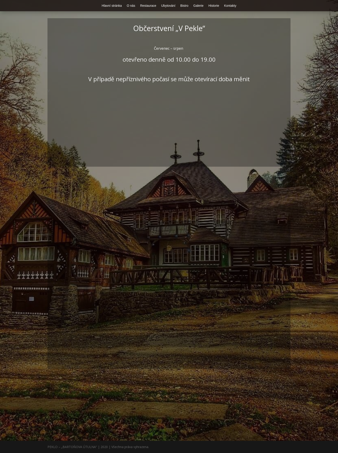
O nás (131, 5)
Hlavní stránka (112, 5)
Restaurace (148, 5)
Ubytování (168, 5)
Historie (213, 5)
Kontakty (230, 5)
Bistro (184, 5)
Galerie (198, 5)
